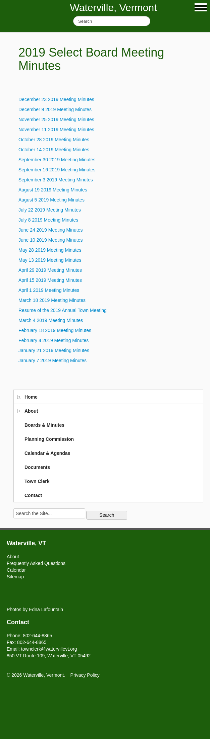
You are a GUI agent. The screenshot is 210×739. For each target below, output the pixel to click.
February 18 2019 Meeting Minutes (54, 330)
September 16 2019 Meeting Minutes (57, 169)
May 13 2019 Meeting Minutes (50, 260)
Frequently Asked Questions (36, 563)
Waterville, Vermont (113, 7)
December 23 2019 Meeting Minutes (56, 99)
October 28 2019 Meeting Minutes (53, 139)
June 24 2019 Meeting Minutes (50, 230)
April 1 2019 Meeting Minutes (48, 290)
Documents (37, 467)
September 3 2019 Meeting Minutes (55, 179)
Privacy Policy (85, 675)
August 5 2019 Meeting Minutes (51, 199)
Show (201, 7)
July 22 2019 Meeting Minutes (49, 210)
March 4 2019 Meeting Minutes (50, 320)
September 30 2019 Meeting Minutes (57, 159)
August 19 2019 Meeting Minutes (52, 189)
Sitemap (15, 576)
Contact (33, 495)
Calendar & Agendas (47, 453)
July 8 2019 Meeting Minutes (48, 220)
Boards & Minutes (44, 425)
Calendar (16, 570)
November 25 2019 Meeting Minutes (56, 119)
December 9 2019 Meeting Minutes (55, 109)
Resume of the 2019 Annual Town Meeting (62, 310)
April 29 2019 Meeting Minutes (50, 270)
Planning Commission (49, 439)
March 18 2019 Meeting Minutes (52, 300)
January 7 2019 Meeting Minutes (52, 360)
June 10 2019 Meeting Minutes (50, 240)
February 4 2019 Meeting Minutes (53, 340)
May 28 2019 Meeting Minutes (50, 250)
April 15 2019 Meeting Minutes (50, 280)
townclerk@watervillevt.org (49, 649)
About (31, 411)
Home (31, 397)
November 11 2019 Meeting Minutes (56, 129)
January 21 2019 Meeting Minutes (53, 350)
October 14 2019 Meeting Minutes (53, 149)
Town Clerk (36, 481)
